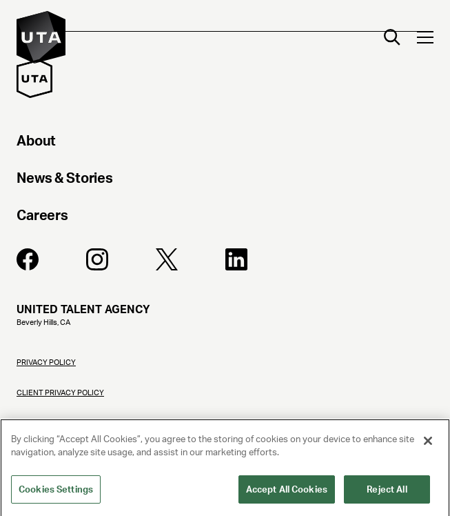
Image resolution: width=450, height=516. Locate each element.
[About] (225, 143)
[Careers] (225, 217)
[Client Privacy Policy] (225, 400)
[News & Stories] (225, 180)
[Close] (428, 445)
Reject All (387, 494)
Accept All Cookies (286, 494)
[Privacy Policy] (225, 370)
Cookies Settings (56, 494)
